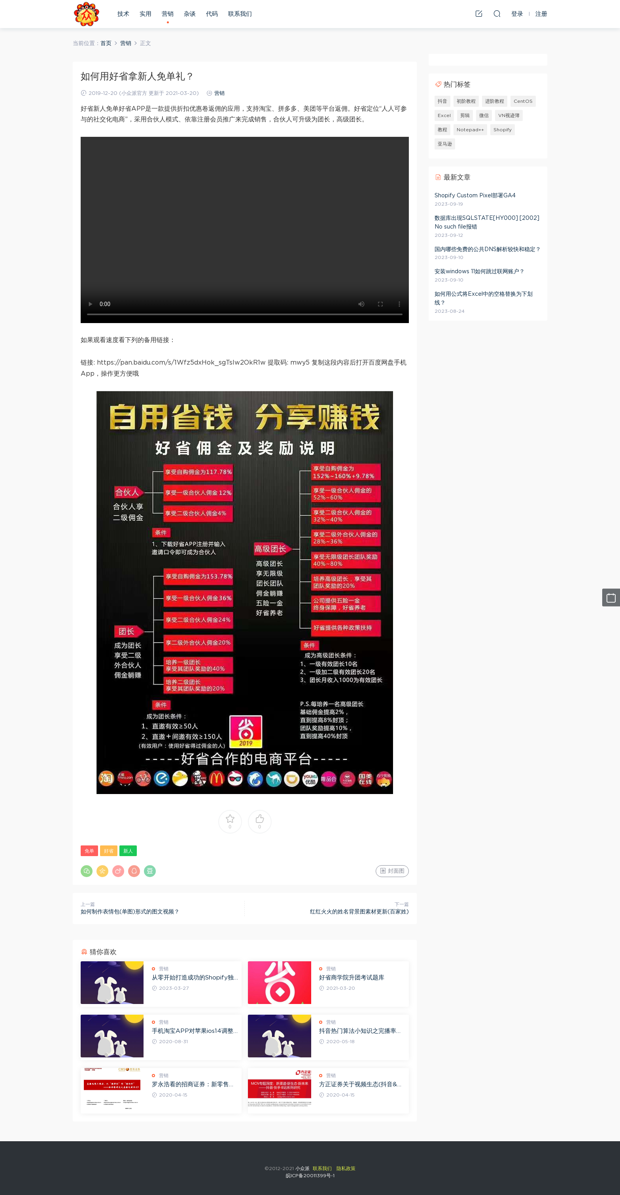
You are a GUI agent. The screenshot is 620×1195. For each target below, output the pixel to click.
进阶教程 (494, 101)
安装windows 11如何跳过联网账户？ (480, 271)
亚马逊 (445, 144)
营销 (168, 14)
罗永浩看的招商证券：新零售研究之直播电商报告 (193, 1085)
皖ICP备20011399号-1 (310, 1175)
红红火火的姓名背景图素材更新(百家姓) (359, 912)
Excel (444, 115)
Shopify (502, 129)
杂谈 (190, 14)
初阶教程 (466, 101)
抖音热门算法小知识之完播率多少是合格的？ (360, 1031)
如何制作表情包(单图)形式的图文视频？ (130, 912)
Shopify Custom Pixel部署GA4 (475, 196)
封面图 (392, 871)
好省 (108, 851)
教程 (442, 129)
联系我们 (240, 14)
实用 (145, 14)
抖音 (442, 101)
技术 (123, 14)
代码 (212, 14)
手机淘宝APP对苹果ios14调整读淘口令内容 (192, 1031)
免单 (89, 851)
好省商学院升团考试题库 (351, 978)
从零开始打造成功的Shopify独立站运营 (193, 978)
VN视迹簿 (509, 115)
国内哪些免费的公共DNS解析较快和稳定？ (488, 249)
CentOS (523, 101)
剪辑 (465, 115)
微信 (484, 115)
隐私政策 (345, 1168)
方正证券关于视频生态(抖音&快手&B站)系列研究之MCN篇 (361, 1085)
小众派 (86, 14)
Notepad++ (470, 129)
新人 (128, 851)
